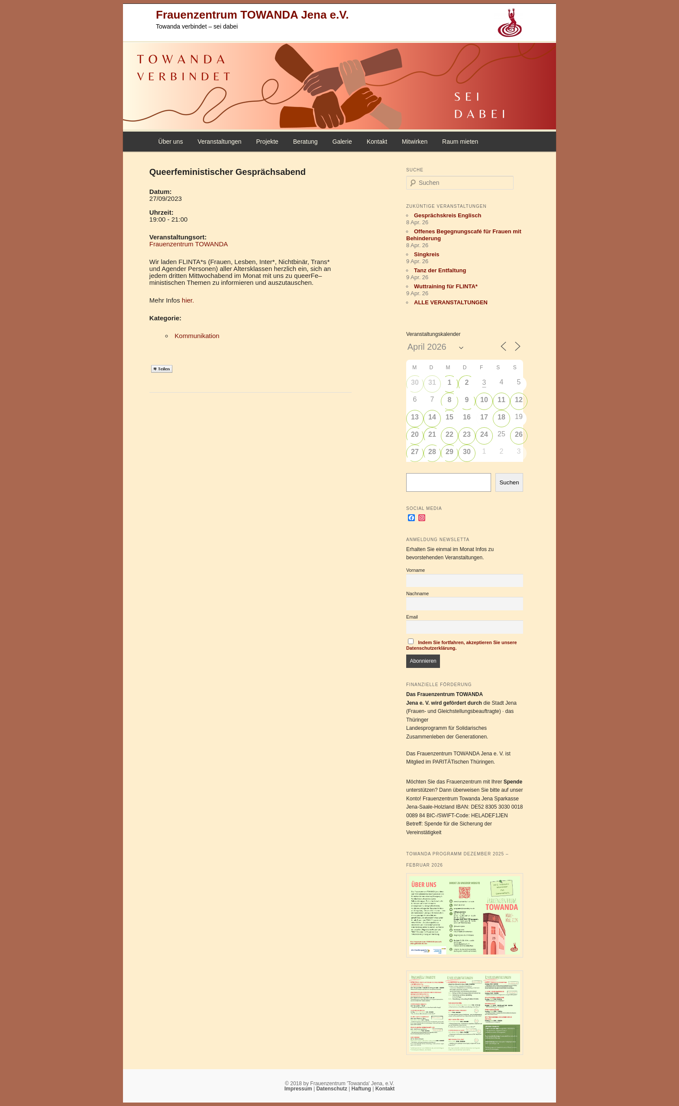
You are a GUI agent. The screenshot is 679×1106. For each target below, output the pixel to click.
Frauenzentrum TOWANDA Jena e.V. (252, 14)
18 (501, 417)
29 (449, 451)
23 (467, 434)
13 (415, 417)
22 (449, 434)
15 (449, 417)
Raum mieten (460, 141)
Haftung (362, 1089)
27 (415, 451)
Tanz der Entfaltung (440, 270)
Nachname (417, 593)
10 (484, 399)
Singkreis (427, 254)
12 (519, 399)
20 (415, 434)
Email (412, 616)
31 (432, 382)
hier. (188, 300)
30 (415, 382)
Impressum (299, 1089)
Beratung (305, 141)
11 (501, 399)
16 (467, 417)
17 (484, 417)
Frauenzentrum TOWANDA (188, 244)
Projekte (267, 141)
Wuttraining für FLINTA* (446, 286)
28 (432, 451)
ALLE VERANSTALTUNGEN (451, 302)
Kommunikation (197, 335)
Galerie (342, 141)
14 (432, 417)
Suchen (509, 482)
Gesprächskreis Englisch (447, 215)
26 (519, 434)
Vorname (415, 570)
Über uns (170, 141)
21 (432, 434)
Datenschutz (332, 1089)
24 (484, 434)
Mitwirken (414, 141)
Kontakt (377, 141)
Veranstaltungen (219, 141)
